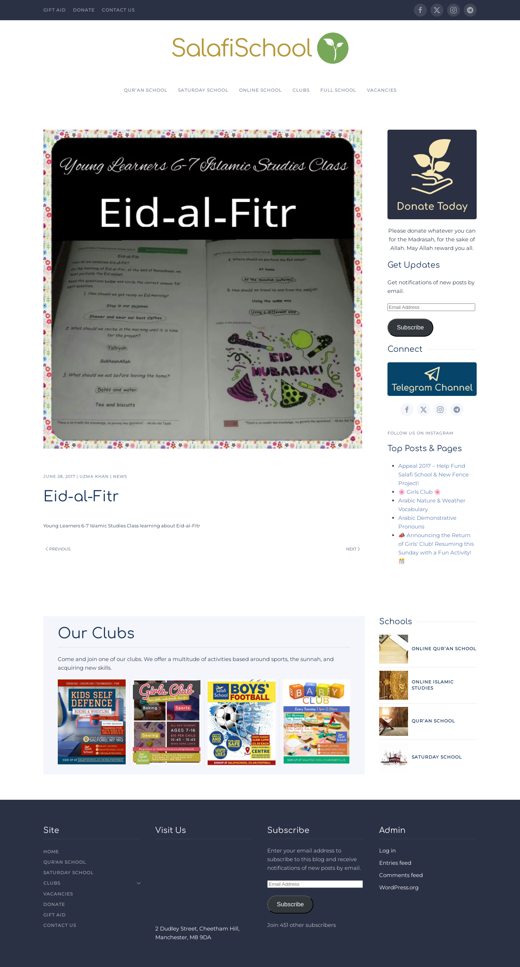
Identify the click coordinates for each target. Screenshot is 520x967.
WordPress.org (399, 887)
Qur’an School (145, 90)
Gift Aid (54, 10)
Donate (84, 10)
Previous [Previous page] (58, 549)
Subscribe (410, 327)
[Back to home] (260, 47)
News (120, 476)
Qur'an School (64, 862)
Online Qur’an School (444, 648)
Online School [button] (260, 90)
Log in (387, 850)
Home (51, 851)
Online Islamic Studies (433, 685)
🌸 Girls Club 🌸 (419, 491)
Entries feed (395, 862)
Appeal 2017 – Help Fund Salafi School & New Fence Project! (433, 474)
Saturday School (203, 90)
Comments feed (401, 875)
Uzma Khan (94, 476)
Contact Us (118, 10)
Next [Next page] (353, 549)
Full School (338, 90)
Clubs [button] (300, 90)
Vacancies (381, 90)
